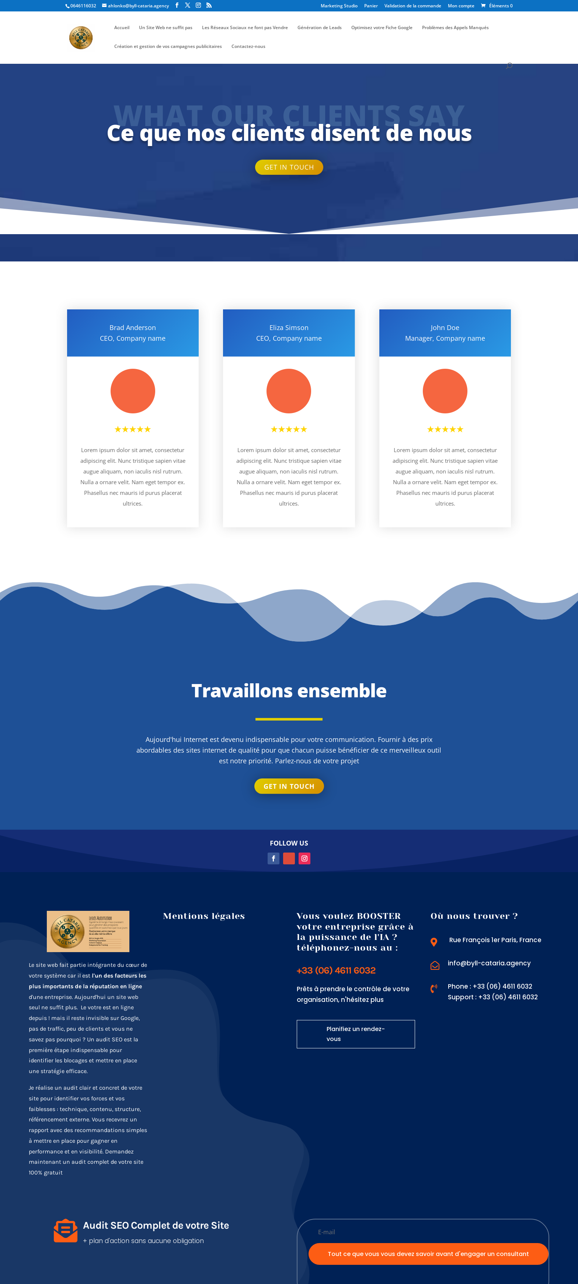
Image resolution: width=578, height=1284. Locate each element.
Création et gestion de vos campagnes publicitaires (168, 46)
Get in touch (289, 167)
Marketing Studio (339, 6)
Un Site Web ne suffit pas (165, 28)
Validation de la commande (412, 6)
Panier (371, 6)
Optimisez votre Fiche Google (381, 28)
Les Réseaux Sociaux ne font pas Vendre (245, 28)
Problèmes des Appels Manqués (455, 28)
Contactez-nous (248, 46)
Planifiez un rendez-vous (356, 1034)
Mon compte (461, 6)
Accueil (121, 28)
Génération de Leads (319, 28)
